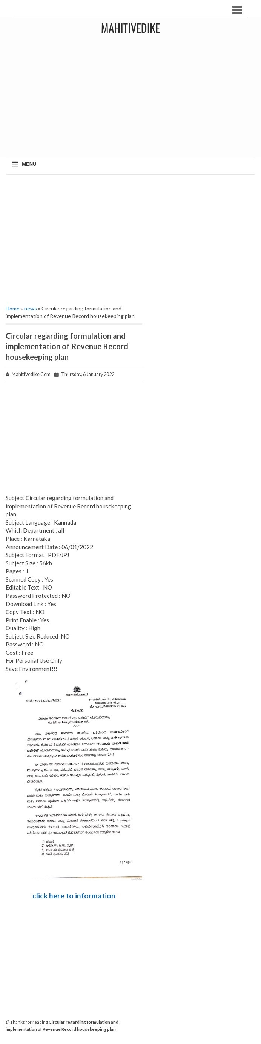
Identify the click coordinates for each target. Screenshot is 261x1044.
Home (13, 308)
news (30, 308)
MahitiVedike (130, 27)
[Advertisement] (130, 239)
